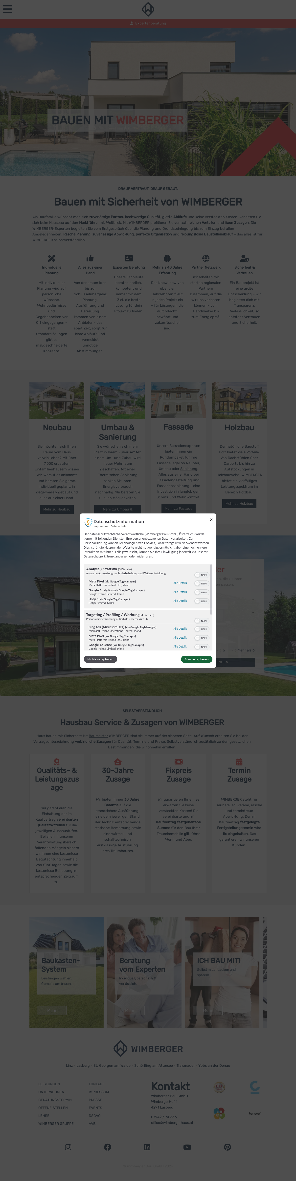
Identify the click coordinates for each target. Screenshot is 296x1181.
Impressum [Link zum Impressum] (101, 526)
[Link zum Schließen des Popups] (211, 520)
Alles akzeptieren (196, 659)
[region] (148, 607)
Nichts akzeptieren (101, 659)
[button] (197, 575)
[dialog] (148, 590)
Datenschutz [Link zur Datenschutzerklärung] (118, 526)
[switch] (202, 575)
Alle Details (180, 583)
